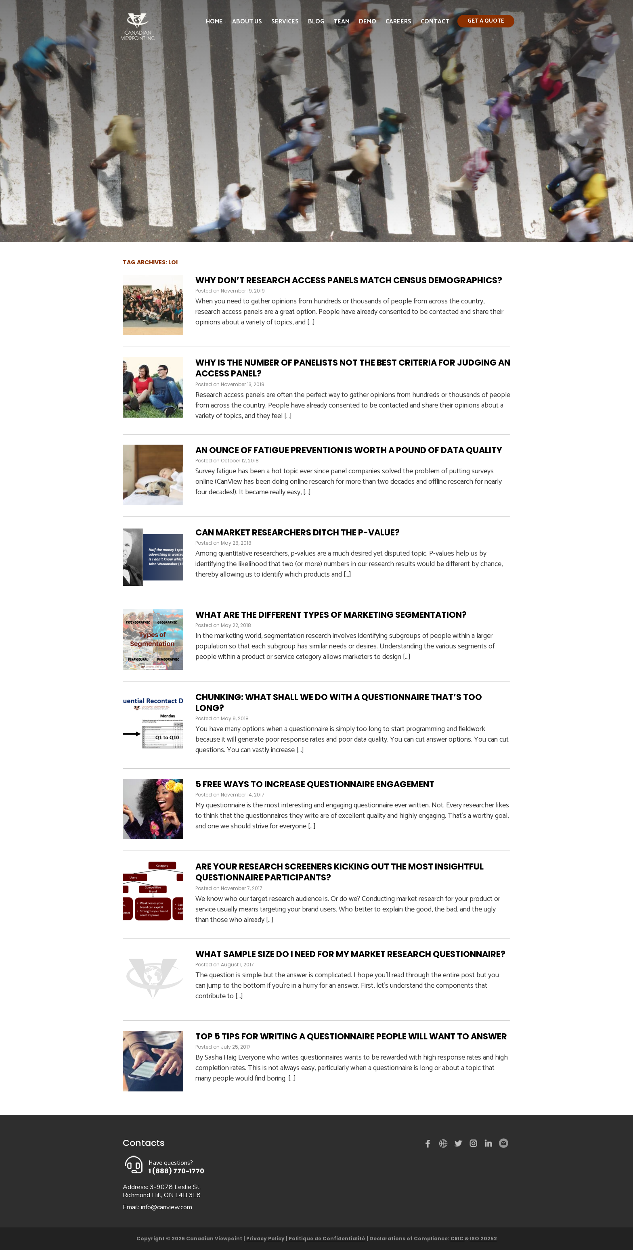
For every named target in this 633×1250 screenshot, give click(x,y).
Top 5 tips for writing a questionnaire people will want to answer (351, 1036)
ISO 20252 (483, 1238)
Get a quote (485, 21)
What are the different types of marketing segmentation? (331, 615)
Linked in (488, 1145)
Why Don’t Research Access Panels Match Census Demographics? (348, 280)
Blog (316, 22)
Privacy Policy (265, 1238)
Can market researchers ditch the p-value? (297, 532)
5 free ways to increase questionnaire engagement (314, 784)
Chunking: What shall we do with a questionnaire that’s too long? (338, 702)
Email (503, 1143)
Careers (398, 22)
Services (285, 22)
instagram (474, 1145)
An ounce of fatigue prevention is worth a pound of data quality (348, 450)
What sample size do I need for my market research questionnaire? (350, 954)
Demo (367, 22)
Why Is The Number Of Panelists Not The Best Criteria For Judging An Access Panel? (352, 368)
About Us (247, 22)
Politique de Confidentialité (327, 1238)
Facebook (429, 1145)
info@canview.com (166, 1207)
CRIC (458, 1238)
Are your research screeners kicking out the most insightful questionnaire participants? (339, 872)
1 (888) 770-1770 (176, 1171)
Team (341, 22)
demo (444, 1143)
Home (214, 22)
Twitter (459, 1145)
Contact (435, 22)
